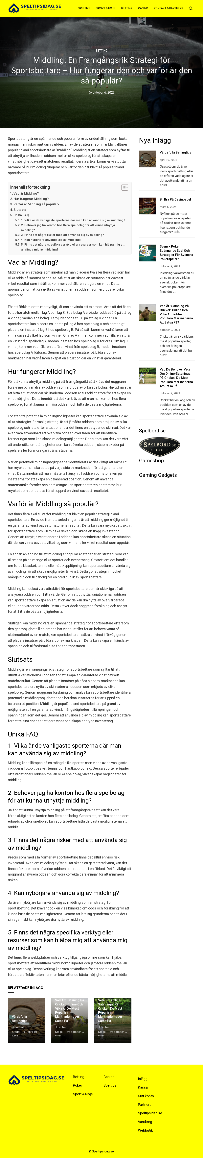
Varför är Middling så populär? (36, 204)
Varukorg (145, 1122)
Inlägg (142, 1079)
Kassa (143, 1087)
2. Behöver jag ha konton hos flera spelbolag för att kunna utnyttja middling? (68, 227)
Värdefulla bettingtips (20, 1019)
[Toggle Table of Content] (122, 187)
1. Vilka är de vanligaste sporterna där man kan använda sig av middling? (73, 220)
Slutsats (19, 210)
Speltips (84, 8)
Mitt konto (146, 1096)
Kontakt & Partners (168, 8)
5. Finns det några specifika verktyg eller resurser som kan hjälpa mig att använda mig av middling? (72, 247)
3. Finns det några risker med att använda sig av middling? (62, 235)
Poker (77, 1085)
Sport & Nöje (105, 8)
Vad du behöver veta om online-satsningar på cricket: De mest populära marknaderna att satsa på (110, 1008)
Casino (143, 8)
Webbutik (145, 1130)
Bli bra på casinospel (175, 199)
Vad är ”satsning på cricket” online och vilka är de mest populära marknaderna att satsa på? (176, 314)
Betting (126, 8)
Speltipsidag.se (150, 1113)
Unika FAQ (21, 215)
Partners (144, 1104)
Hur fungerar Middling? (31, 199)
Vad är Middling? (26, 193)
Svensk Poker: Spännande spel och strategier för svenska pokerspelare (176, 253)
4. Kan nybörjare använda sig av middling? (51, 240)
